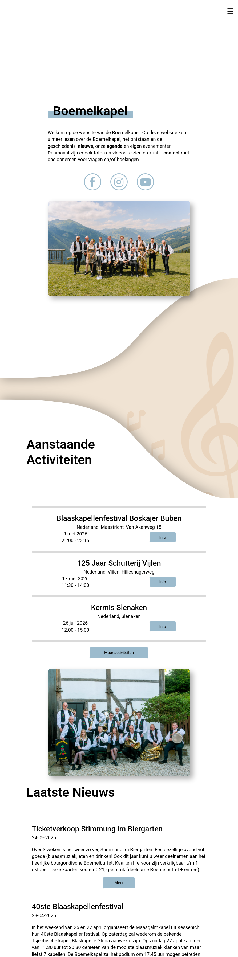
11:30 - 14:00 (75, 585)
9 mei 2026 (75, 534)
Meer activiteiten (119, 652)
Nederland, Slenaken (119, 616)
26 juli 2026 (75, 623)
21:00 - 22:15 (75, 540)
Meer (118, 882)
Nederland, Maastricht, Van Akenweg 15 (119, 527)
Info (162, 537)
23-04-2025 (44, 915)
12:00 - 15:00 (75, 630)
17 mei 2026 (75, 578)
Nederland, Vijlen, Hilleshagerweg (118, 572)
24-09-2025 (44, 837)
